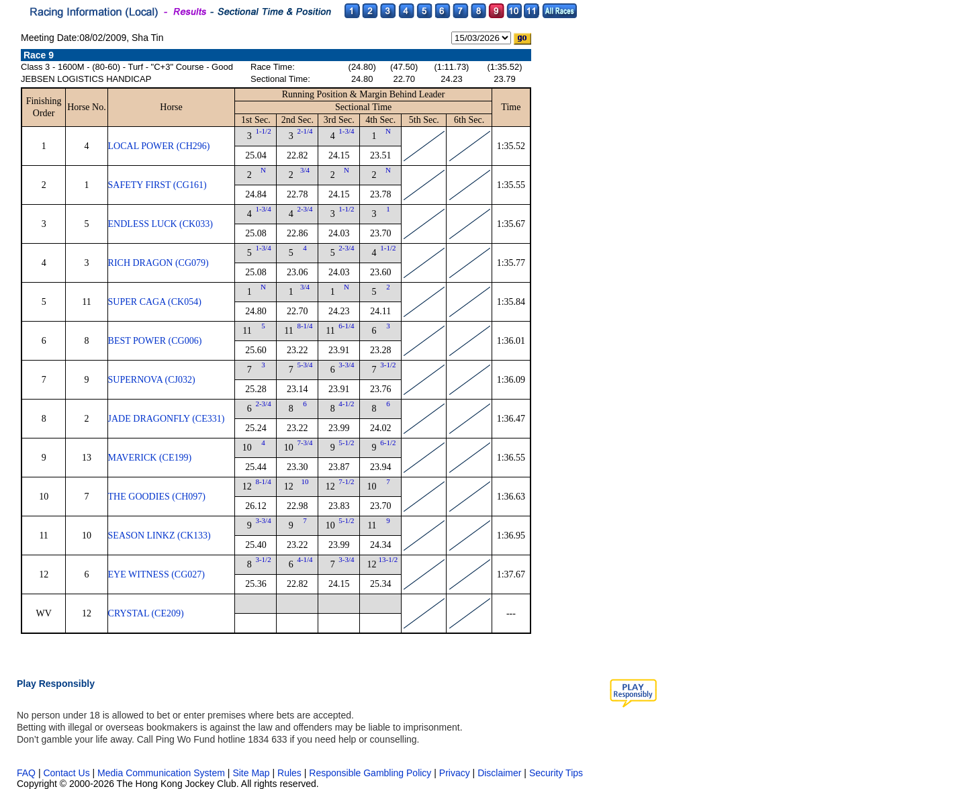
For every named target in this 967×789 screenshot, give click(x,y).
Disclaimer (499, 773)
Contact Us (66, 773)
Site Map (250, 773)
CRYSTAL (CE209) (146, 613)
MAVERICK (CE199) (150, 458)
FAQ (26, 773)
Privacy (454, 773)
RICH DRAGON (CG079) (158, 263)
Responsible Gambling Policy (370, 773)
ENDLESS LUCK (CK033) (160, 224)
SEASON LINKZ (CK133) (159, 535)
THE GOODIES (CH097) (156, 497)
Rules (290, 773)
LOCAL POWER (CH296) (159, 146)
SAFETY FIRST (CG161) (157, 185)
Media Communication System (161, 773)
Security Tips (556, 773)
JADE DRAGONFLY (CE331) (166, 419)
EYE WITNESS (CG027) (156, 574)
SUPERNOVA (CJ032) (151, 380)
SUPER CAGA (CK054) (154, 302)
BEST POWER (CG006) (155, 341)
